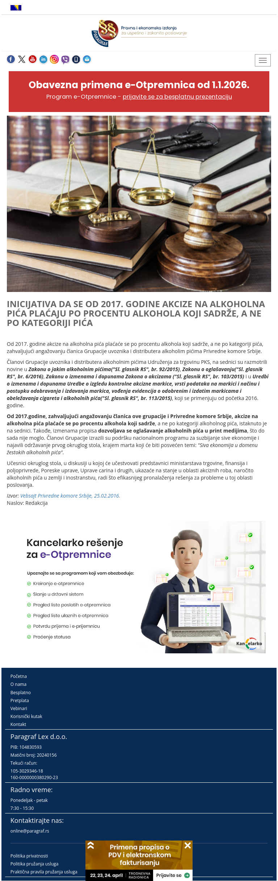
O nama (18, 684)
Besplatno (20, 692)
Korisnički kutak (26, 716)
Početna (18, 676)
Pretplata (19, 700)
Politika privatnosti (29, 856)
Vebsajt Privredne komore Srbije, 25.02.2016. (70, 495)
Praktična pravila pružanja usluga (43, 872)
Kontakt (18, 724)
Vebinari (18, 708)
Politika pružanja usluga (34, 864)
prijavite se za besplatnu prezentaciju (177, 97)
